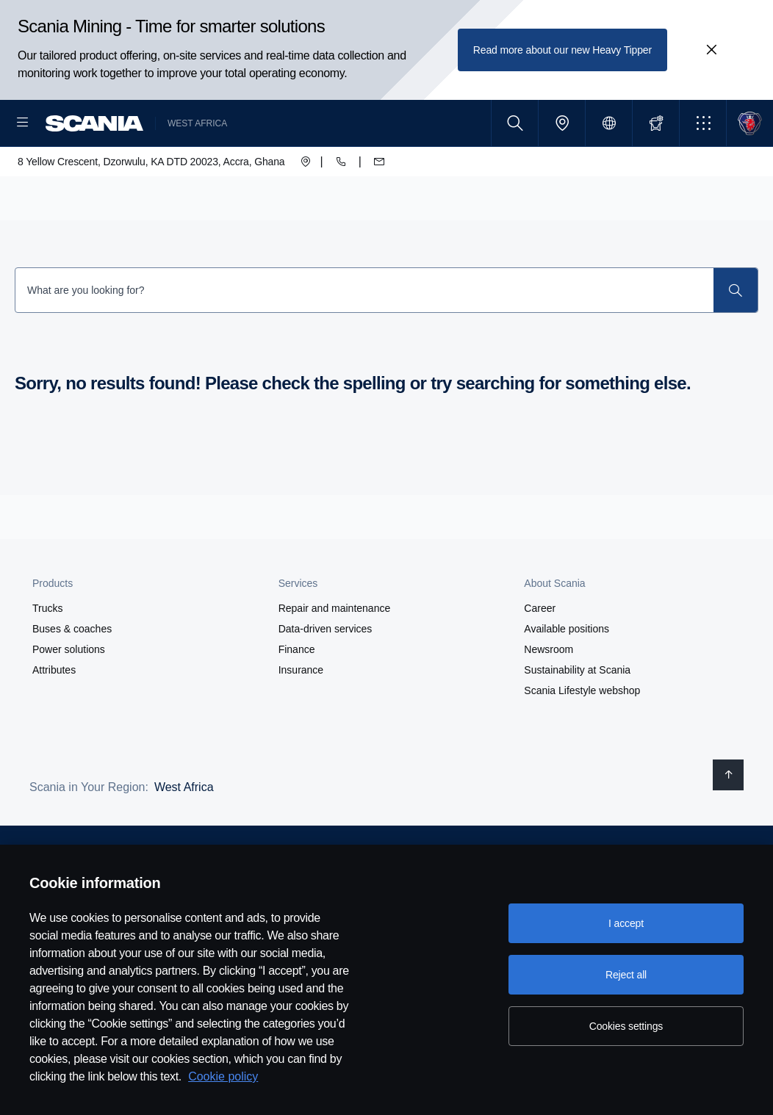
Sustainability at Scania (577, 717)
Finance (296, 696)
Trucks (47, 655)
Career (540, 655)
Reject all (626, 975)
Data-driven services (325, 676)
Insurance (300, 717)
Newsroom (548, 696)
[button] (703, 123)
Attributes (54, 717)
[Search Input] (364, 337)
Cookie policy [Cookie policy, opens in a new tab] (223, 1076)
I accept (626, 923)
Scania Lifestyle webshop (582, 737)
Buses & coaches (72, 676)
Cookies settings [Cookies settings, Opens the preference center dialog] (626, 1026)
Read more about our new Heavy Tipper (562, 50)
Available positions (566, 676)
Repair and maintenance (334, 655)
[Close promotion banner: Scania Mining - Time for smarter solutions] (711, 50)
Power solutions (68, 696)
